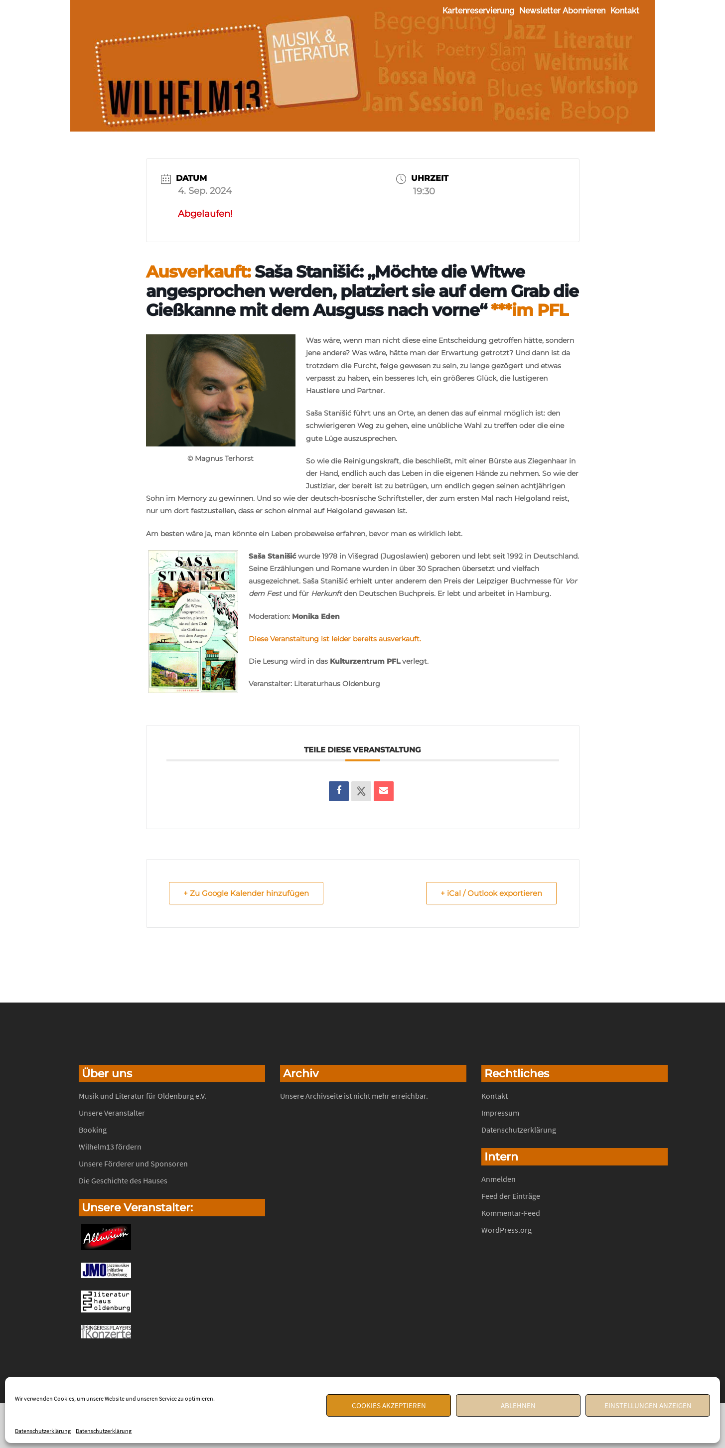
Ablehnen (518, 1405)
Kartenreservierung (478, 10)
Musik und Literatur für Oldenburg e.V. (142, 1096)
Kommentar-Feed (510, 1213)
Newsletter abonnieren (562, 10)
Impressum (500, 1113)
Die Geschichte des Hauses (123, 1180)
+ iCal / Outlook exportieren (491, 893)
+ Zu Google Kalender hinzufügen (246, 893)
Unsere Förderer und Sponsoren (133, 1163)
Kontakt (624, 10)
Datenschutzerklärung (43, 1431)
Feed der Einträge (510, 1196)
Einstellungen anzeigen (648, 1405)
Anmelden (498, 1179)
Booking (93, 1130)
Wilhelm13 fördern (110, 1147)
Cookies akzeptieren (389, 1405)
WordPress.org (506, 1230)
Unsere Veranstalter (112, 1113)
